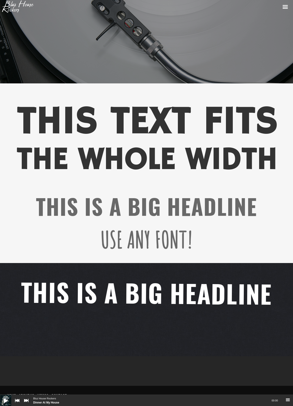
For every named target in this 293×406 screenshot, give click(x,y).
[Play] (2, 397)
